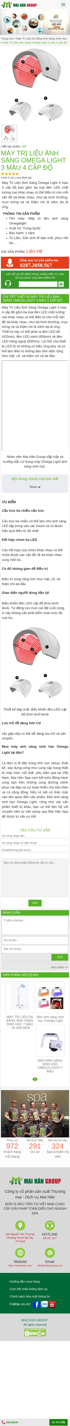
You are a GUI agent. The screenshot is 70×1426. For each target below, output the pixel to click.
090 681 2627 (50, 1238)
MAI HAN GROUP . (35, 1320)
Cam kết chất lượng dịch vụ (29, 1289)
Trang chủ (7, 38)
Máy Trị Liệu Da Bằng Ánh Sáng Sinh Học (41, 38)
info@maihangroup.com (49, 1265)
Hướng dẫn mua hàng (25, 1281)
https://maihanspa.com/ (20, 1265)
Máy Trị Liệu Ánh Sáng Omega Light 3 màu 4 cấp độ (35, 42)
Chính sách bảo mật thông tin (30, 1296)
